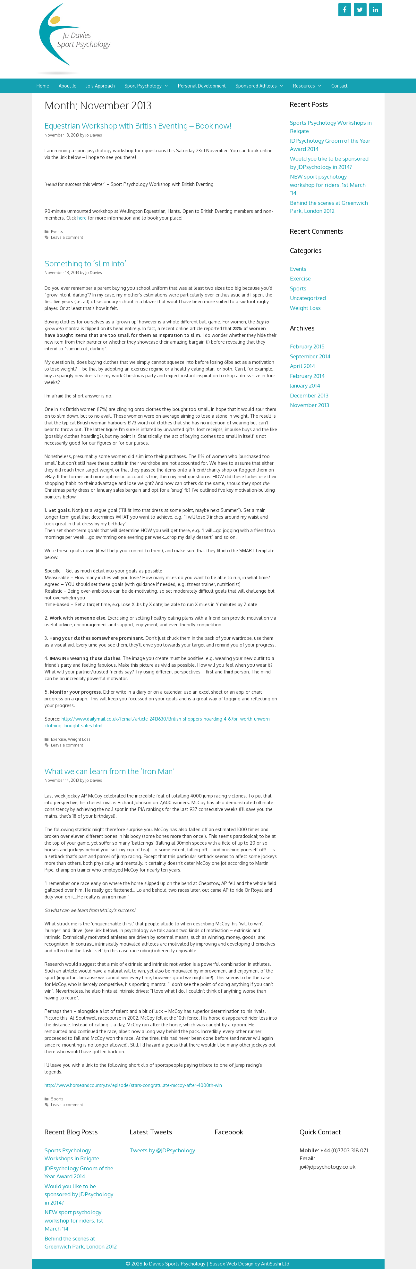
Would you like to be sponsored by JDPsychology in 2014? (79, 1194)
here (82, 218)
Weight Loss (79, 739)
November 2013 (309, 405)
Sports (57, 1099)
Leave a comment (67, 237)
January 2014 (305, 385)
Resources (310, 86)
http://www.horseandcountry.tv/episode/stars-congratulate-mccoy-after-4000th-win (133, 1085)
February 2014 (307, 375)
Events (57, 231)
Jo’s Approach (100, 85)
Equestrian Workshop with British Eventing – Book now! (138, 125)
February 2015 (307, 346)
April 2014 (302, 366)
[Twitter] (360, 9)
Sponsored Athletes (261, 86)
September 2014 (310, 356)
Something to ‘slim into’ (85, 263)
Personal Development (202, 85)
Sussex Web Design (231, 1264)
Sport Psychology (148, 86)
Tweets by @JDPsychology (162, 1150)
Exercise (58, 739)
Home (43, 85)
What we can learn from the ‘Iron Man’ (110, 771)
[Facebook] (344, 9)
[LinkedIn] (375, 9)
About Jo (68, 85)
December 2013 (309, 395)
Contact (339, 85)
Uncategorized (308, 298)
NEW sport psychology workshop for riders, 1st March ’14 (328, 184)
